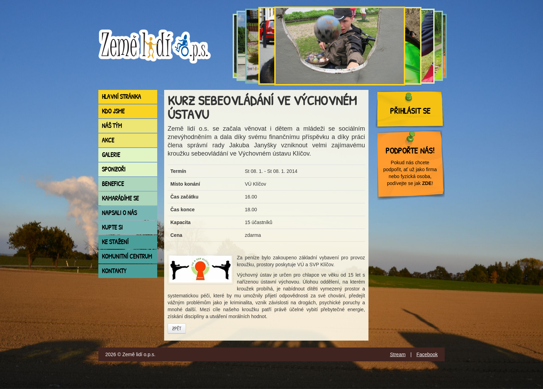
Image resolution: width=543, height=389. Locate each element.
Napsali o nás (119, 213)
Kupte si (112, 227)
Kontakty (114, 271)
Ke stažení (115, 242)
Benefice (113, 183)
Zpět (176, 328)
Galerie (111, 154)
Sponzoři (113, 169)
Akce (108, 140)
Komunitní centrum (127, 256)
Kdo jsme (113, 111)
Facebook (427, 354)
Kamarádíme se (120, 198)
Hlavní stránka (121, 96)
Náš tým (112, 125)
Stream (398, 354)
